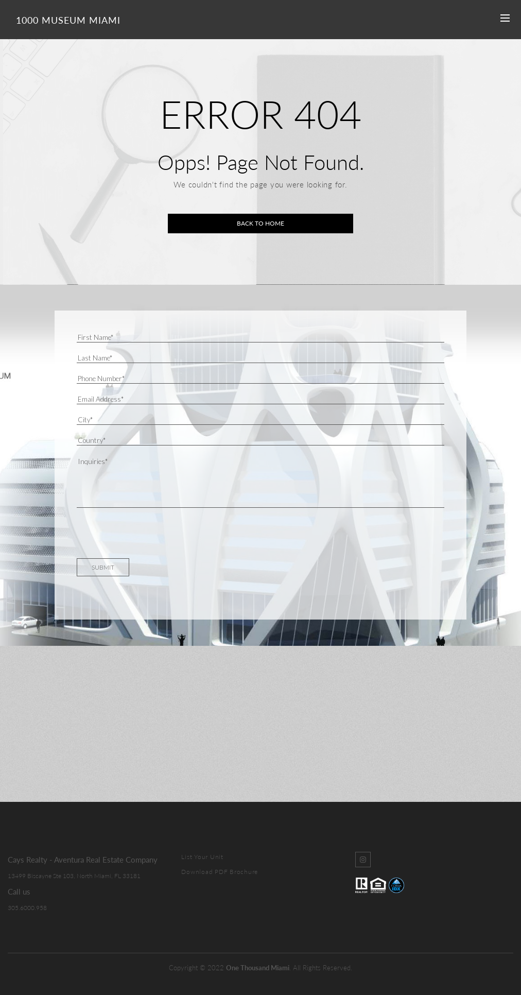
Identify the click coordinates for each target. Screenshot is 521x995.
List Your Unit (202, 857)
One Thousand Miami (257, 968)
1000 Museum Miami (68, 20)
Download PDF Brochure (219, 872)
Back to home (260, 223)
